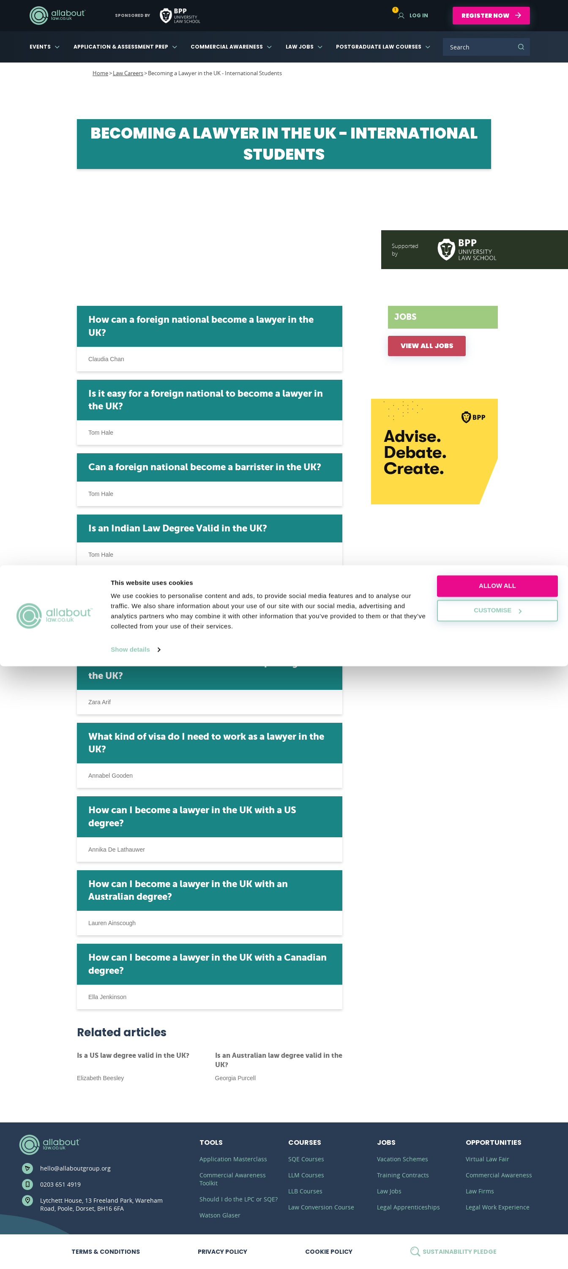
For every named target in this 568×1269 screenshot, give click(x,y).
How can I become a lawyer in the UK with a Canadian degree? (207, 963)
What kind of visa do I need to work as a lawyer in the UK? (206, 742)
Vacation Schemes (402, 1159)
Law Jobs (300, 46)
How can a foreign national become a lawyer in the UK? (201, 326)
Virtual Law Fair (487, 1159)
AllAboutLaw (57, 15)
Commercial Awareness (227, 46)
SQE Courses (306, 1159)
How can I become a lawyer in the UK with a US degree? (192, 816)
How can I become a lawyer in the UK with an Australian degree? (188, 890)
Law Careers (128, 73)
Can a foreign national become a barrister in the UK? (204, 467)
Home (100, 73)
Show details (130, 1252)
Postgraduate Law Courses (378, 46)
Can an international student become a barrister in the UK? (209, 595)
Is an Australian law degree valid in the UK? (278, 1060)
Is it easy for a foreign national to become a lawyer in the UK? (205, 399)
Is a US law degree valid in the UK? (133, 1055)
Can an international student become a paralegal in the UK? (202, 669)
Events (40, 46)
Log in (413, 15)
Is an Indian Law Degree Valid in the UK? (177, 528)
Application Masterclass (233, 1159)
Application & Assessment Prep (121, 46)
